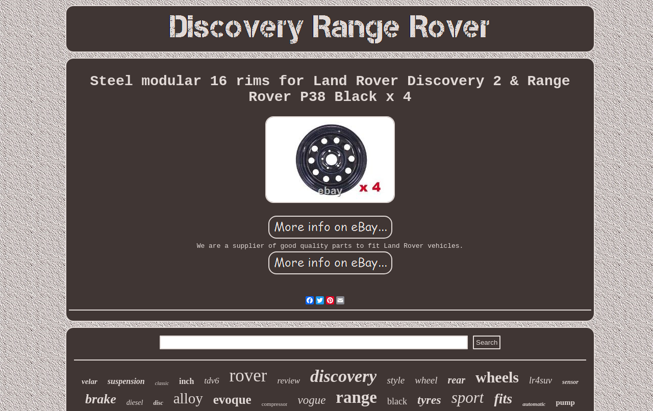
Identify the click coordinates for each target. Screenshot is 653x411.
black (397, 401)
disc (158, 402)
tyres (429, 399)
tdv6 (211, 381)
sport (467, 397)
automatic (533, 404)
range (356, 397)
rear (456, 380)
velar (89, 381)
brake (100, 399)
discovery (343, 376)
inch (186, 381)
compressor (275, 404)
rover (248, 376)
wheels (497, 377)
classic (162, 383)
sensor (570, 382)
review (288, 381)
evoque (232, 399)
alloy (188, 398)
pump (565, 402)
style (396, 380)
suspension (126, 381)
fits (503, 398)
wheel (426, 380)
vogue (311, 400)
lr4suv (540, 380)
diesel (135, 402)
